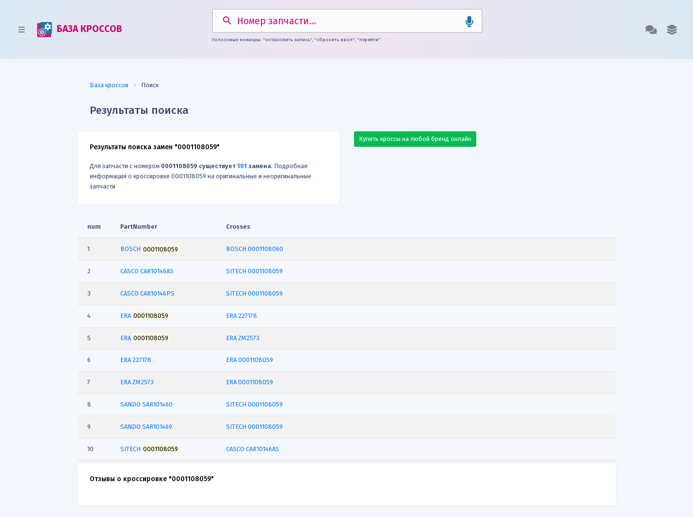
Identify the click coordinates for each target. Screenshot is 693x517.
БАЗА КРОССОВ (79, 29)
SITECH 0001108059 (254, 271)
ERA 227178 (241, 315)
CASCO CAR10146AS (252, 449)
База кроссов (109, 85)
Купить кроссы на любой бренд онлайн (415, 138)
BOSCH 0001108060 (254, 248)
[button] (672, 29)
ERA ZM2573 (242, 338)
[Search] (347, 21)
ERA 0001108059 (249, 359)
